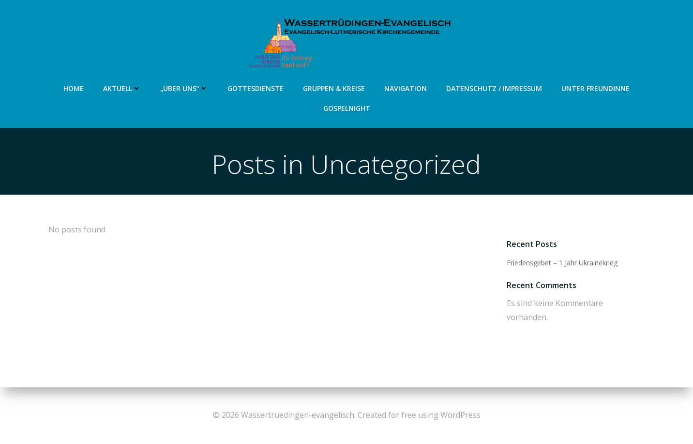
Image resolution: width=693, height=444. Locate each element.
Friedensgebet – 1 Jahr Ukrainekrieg (562, 262)
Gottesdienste (255, 88)
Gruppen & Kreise (334, 88)
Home (73, 88)
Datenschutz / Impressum (494, 88)
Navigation (405, 88)
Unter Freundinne (595, 88)
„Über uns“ (184, 88)
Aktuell (122, 88)
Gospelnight (346, 108)
